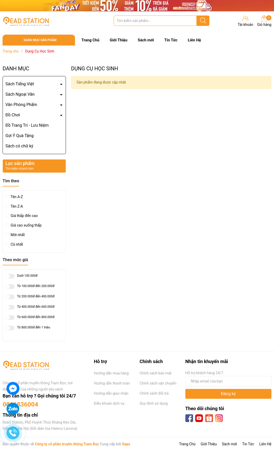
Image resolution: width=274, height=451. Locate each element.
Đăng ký (228, 393)
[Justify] (203, 21)
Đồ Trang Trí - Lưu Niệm (27, 125)
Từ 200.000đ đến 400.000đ (36, 296)
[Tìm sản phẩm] (161, 21)
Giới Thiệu (118, 40)
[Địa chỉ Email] (228, 381)
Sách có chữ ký (19, 146)
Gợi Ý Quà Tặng (19, 135)
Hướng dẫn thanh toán (112, 383)
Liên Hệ (194, 40)
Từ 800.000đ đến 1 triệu (33, 327)
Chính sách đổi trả (154, 393)
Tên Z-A (17, 206)
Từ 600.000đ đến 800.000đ (36, 317)
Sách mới (146, 40)
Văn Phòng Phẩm (21, 104)
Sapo (126, 444)
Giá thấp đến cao (24, 216)
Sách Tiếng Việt (19, 83)
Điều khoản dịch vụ (109, 403)
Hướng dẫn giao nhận (111, 393)
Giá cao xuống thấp (26, 225)
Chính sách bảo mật (156, 373)
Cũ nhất (17, 244)
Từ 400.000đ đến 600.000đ (36, 307)
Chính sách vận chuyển (158, 383)
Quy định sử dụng (154, 403)
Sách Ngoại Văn (20, 94)
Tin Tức (171, 40)
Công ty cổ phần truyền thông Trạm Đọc (67, 444)
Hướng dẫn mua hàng (111, 373)
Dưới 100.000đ (27, 276)
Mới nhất (18, 235)
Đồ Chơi (12, 114)
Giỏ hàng (264, 21)
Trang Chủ (90, 40)
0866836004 (20, 404)
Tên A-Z (17, 197)
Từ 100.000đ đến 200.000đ (36, 286)
